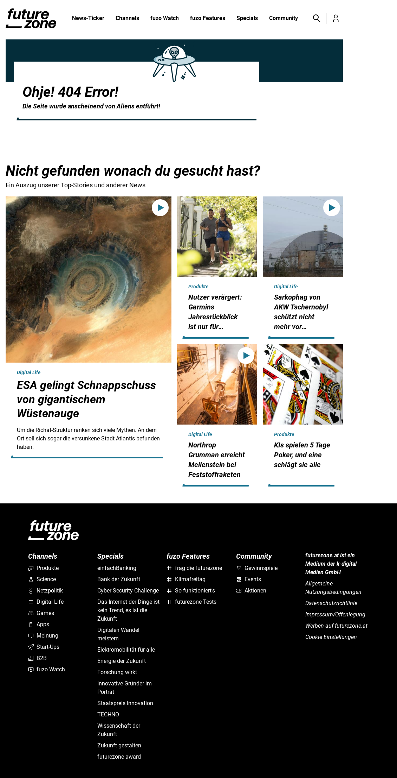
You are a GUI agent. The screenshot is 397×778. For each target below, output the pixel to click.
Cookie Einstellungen (331, 637)
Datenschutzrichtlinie (331, 603)
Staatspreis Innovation (125, 703)
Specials (247, 19)
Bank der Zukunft (118, 579)
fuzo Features (207, 19)
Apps (38, 624)
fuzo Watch (164, 19)
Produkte (198, 286)
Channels (127, 19)
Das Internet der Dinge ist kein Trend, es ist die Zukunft (128, 610)
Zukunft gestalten (119, 745)
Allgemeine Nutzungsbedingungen (333, 587)
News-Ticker (88, 18)
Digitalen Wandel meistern (118, 634)
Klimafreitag (186, 579)
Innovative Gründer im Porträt (124, 687)
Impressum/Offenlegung (335, 614)
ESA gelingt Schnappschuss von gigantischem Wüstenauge (86, 399)
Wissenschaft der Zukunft (118, 730)
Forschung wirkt (117, 672)
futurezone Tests (191, 601)
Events (248, 579)
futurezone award (119, 756)
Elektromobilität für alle (126, 649)
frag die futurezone (194, 568)
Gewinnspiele (257, 568)
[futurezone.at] (53, 530)
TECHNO (108, 714)
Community (283, 19)
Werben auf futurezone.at (336, 625)
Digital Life (28, 372)
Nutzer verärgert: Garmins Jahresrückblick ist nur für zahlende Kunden (215, 317)
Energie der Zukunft (121, 661)
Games (41, 613)
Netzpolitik (45, 590)
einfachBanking (116, 568)
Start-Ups (43, 647)
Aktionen (251, 590)
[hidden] (88, 457)
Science (42, 579)
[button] (316, 18)
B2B (37, 658)
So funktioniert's (191, 590)
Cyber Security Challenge (128, 590)
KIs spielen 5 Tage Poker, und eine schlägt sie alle (302, 455)
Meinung (43, 635)
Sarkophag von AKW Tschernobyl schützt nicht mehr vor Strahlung (301, 317)
